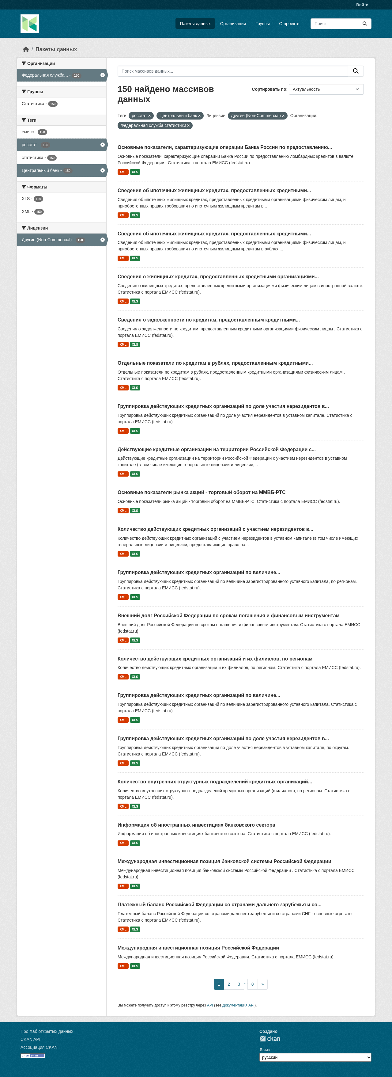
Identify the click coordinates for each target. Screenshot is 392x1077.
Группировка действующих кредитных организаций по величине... (199, 572)
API (210, 1005)
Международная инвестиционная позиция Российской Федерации (198, 947)
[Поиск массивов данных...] (341, 23)
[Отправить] (365, 23)
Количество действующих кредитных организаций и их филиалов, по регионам (215, 658)
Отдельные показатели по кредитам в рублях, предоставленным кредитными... (215, 363)
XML (123, 172)
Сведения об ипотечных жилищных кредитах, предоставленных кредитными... (214, 190)
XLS (135, 172)
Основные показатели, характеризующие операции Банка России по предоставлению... (225, 147)
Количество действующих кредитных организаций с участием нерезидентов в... (215, 529)
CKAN (269, 1038)
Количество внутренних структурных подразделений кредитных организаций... (215, 781)
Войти (362, 4)
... (246, 982)
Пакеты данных (195, 23)
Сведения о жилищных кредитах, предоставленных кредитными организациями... (218, 276)
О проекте (289, 23)
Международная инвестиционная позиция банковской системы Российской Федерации (224, 861)
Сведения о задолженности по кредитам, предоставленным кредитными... (209, 319)
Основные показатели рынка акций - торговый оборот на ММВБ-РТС (202, 492)
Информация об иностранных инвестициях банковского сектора (196, 825)
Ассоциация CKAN (39, 1047)
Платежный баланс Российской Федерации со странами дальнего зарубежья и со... (220, 904)
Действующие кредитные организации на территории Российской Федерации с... (217, 449)
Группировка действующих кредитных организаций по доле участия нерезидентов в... (223, 406)
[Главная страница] (26, 49)
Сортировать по (269, 89)
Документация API (238, 1005)
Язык (264, 1049)
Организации (233, 23)
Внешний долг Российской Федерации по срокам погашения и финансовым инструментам (229, 615)
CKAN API (30, 1039)
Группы (262, 23)
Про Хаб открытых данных (47, 1031)
